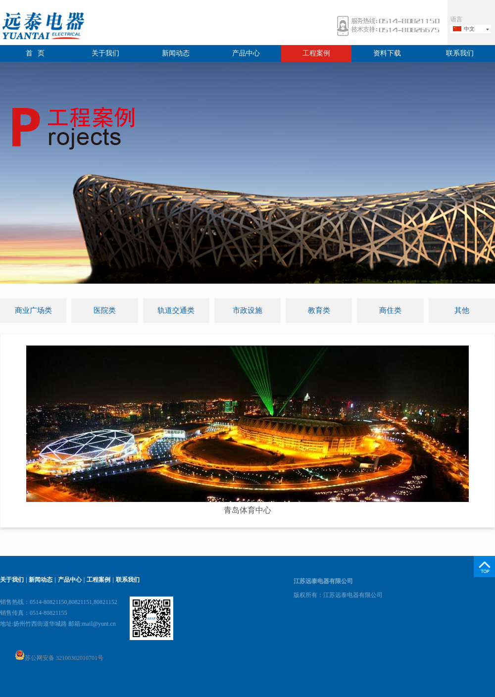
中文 (469, 29)
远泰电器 (42, 27)
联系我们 (460, 53)
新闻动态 (176, 53)
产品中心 (246, 53)
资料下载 (387, 53)
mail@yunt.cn (99, 623)
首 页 (35, 53)
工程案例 (316, 53)
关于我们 (105, 53)
